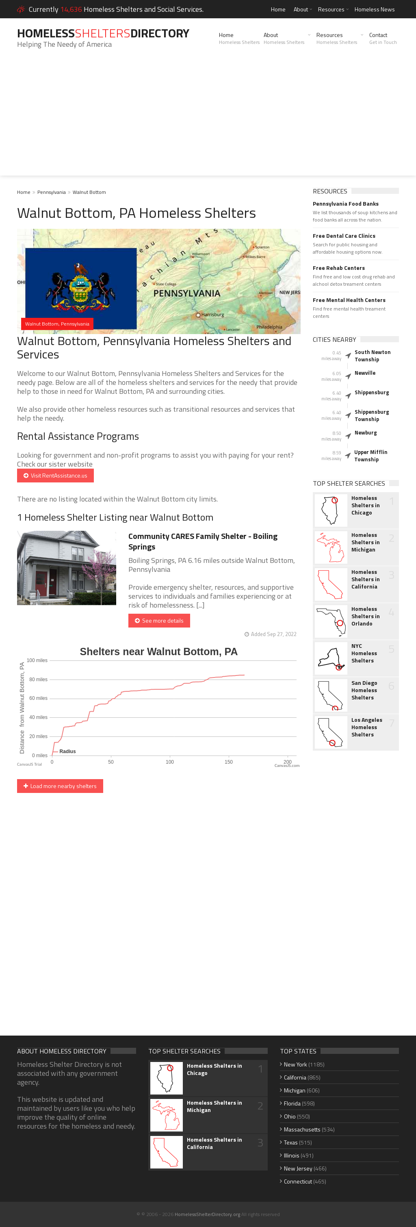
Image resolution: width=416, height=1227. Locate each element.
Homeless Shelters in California (365, 579)
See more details (159, 620)
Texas (291, 1142)
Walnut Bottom (89, 192)
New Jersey (298, 1168)
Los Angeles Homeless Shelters (366, 727)
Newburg (366, 432)
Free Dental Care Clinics (344, 235)
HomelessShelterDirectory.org (207, 1214)
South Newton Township (373, 355)
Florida (292, 1103)
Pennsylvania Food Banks (346, 203)
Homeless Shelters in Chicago (365, 505)
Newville (365, 372)
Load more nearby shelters (60, 786)
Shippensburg (372, 392)
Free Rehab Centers (339, 267)
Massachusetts (302, 1129)
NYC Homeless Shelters (364, 653)
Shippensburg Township (372, 415)
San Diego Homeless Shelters (364, 690)
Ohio (290, 1116)
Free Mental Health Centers (349, 300)
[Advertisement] (208, 119)
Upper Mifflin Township (371, 455)
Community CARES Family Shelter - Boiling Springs (202, 541)
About (301, 9)
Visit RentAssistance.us (55, 475)
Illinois (291, 1155)
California (295, 1077)
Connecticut (298, 1181)
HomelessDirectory (103, 33)
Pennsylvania (51, 192)
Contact (383, 38)
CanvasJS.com (287, 765)
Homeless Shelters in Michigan (365, 542)
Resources (331, 9)
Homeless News (375, 9)
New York (295, 1064)
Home (278, 9)
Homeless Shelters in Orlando (365, 616)
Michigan (295, 1090)
